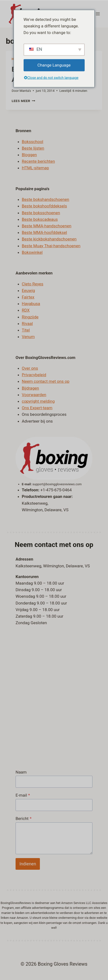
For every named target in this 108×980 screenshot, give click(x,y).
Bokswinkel (32, 252)
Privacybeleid (34, 374)
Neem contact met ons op (46, 381)
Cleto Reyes (33, 283)
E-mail (23, 795)
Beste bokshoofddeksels (44, 206)
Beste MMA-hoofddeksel (44, 232)
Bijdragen (30, 388)
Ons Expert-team (37, 407)
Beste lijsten (33, 148)
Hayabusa (31, 303)
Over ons (30, 368)
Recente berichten (38, 161)
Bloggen (29, 154)
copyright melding (38, 401)
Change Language (54, 65)
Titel (26, 330)
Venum (28, 336)
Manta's (25, 91)
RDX (26, 310)
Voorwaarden (34, 394)
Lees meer (23, 101)
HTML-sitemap (35, 167)
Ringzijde (30, 317)
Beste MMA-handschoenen (47, 225)
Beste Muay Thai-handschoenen (51, 245)
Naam (21, 772)
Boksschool (32, 141)
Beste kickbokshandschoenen (49, 239)
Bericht (24, 818)
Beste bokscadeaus (40, 219)
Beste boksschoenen (41, 212)
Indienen (27, 863)
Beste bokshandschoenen (45, 199)
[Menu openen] (97, 13)
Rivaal (27, 323)
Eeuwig (28, 290)
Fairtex (28, 297)
